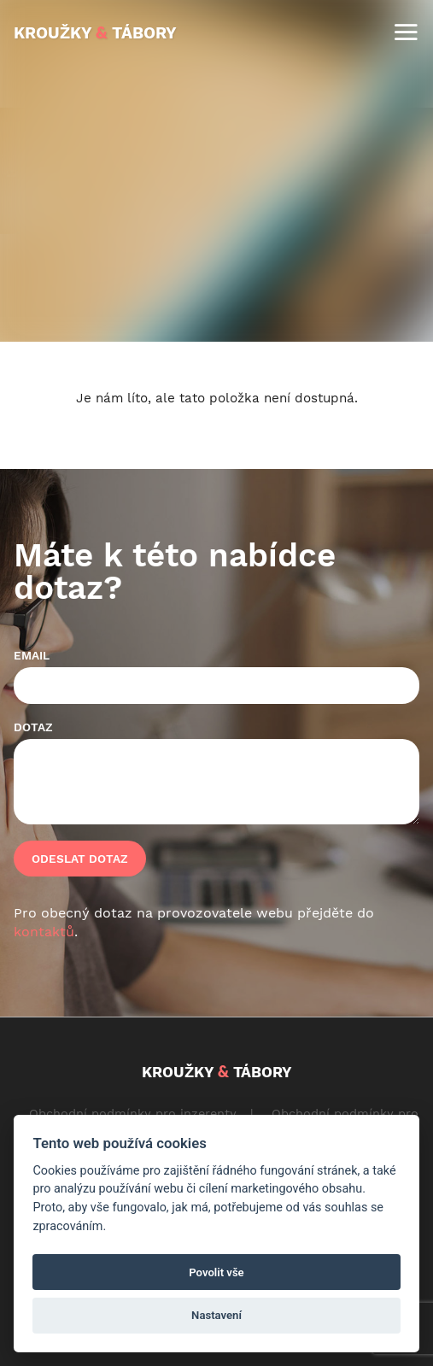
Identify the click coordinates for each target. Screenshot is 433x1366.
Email (32, 655)
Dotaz (33, 727)
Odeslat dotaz (80, 858)
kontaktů (44, 931)
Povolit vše (216, 1272)
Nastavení (216, 1315)
